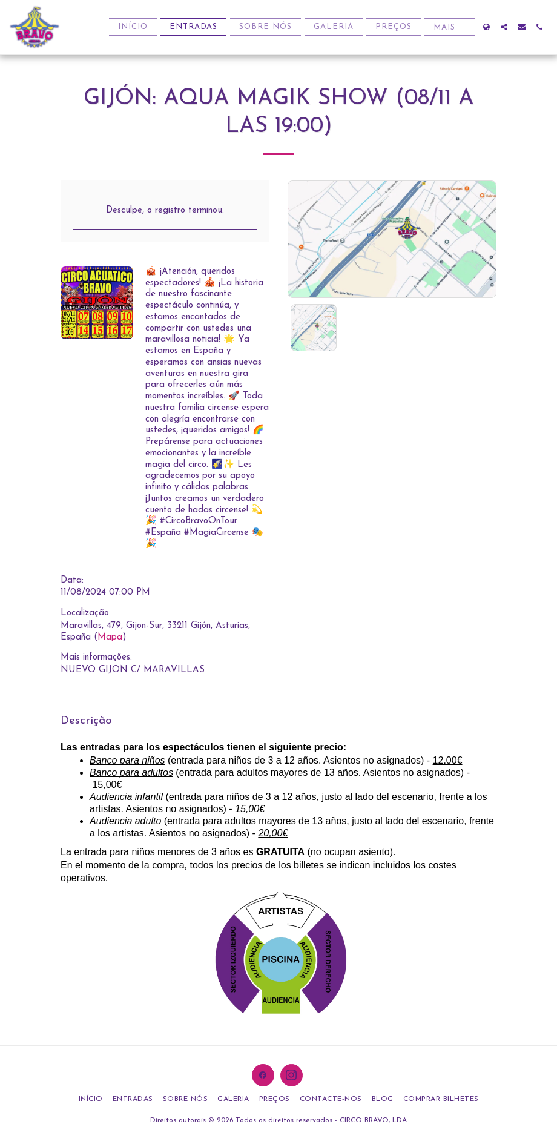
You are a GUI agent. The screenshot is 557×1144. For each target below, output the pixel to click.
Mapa (109, 637)
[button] (504, 27)
